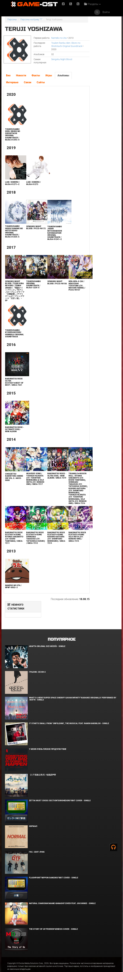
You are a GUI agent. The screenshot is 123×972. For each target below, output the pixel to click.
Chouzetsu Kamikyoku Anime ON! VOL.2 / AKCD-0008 (13, 486)
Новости (21, 78)
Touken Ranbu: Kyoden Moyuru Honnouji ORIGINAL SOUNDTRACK (13, 339)
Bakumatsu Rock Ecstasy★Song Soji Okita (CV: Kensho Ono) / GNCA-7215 (71, 550)
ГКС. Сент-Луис (37, 844)
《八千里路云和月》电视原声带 (42, 767)
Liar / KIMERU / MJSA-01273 (31, 186)
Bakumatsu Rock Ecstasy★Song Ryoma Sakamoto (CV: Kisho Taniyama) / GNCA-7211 (13, 551)
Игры (48, 78)
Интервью (12, 85)
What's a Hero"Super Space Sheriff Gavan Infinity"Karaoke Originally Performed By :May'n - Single (72, 691)
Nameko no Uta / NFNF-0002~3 (13, 602)
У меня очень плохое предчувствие (47, 742)
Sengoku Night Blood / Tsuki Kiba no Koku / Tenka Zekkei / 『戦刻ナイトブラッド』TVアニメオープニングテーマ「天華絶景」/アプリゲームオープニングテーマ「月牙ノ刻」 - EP (13, 295)
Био (8, 78)
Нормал (33, 819)
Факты (35, 78)
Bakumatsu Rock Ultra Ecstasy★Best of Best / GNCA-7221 (13, 390)
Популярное (61, 632)
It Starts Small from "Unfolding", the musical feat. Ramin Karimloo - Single (69, 716)
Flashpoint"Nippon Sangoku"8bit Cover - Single (53, 870)
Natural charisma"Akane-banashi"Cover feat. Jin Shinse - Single (62, 896)
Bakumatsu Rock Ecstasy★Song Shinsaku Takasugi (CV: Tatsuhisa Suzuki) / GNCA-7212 (32, 552)
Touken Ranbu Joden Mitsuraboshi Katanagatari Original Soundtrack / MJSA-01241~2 (50, 236)
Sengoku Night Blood (58, 62)
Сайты (41, 85)
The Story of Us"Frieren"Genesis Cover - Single (53, 922)
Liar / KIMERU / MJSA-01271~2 (12, 186)
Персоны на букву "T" (31, 19)
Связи (27, 85)
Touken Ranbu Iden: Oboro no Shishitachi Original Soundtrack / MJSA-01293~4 (12, 137)
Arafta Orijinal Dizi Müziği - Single (47, 639)
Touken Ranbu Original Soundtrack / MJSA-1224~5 (31, 287)
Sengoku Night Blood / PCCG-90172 (31, 231)
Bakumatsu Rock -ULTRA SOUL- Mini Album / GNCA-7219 (52, 486)
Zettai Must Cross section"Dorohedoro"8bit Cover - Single (60, 793)
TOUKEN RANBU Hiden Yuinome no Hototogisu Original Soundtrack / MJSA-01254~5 (12, 234)
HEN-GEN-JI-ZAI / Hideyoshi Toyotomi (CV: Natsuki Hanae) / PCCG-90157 (70, 288)
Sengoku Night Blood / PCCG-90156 (50, 286)
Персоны (12, 19)
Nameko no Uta (55, 38)
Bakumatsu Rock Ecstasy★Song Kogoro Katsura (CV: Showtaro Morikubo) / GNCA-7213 (52, 551)
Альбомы (63, 78)
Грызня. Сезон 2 (37, 664)
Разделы (93, 4)
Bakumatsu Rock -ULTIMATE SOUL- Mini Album (13, 439)
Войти (106, 12)
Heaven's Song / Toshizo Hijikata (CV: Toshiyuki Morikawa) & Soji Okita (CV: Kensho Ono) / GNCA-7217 (32, 489)
